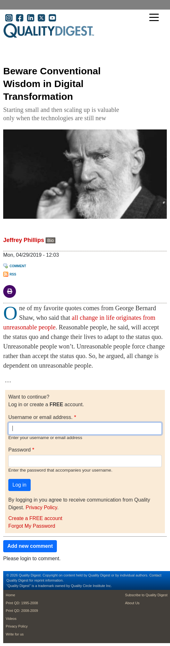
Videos (11, 618)
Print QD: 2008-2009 (22, 611)
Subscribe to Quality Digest (146, 595)
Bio (50, 240)
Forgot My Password (31, 526)
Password (19, 449)
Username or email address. (40, 417)
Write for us (15, 634)
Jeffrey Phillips (23, 240)
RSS (13, 274)
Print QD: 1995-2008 (22, 603)
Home (10, 595)
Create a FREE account (35, 518)
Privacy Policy (41, 507)
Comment (18, 266)
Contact (155, 575)
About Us (132, 603)
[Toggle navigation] (155, 18)
